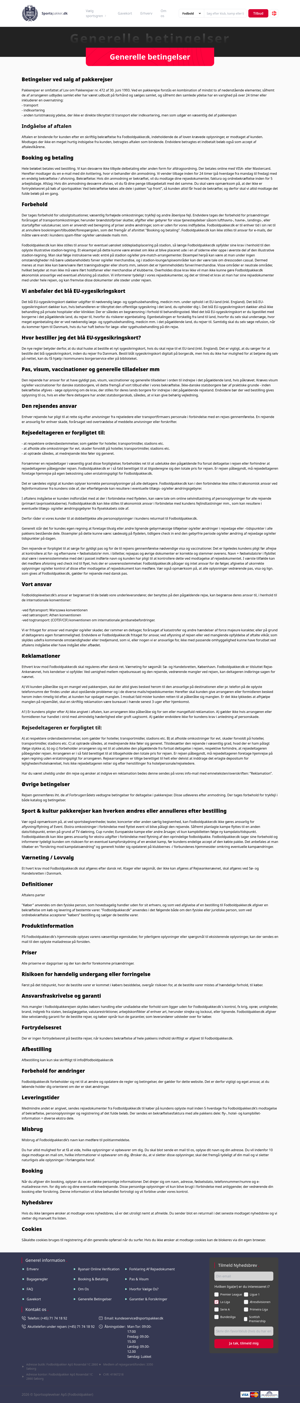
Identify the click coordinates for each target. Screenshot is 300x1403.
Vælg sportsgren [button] (96, 13)
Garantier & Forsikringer (148, 1299)
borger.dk (186, 353)
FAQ (30, 1289)
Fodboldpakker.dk (136, 137)
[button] (274, 13)
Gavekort (125, 13)
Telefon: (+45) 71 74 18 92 (47, 1318)
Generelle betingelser (95, 1299)
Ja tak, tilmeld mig (244, 1343)
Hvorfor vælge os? (144, 1289)
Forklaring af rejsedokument (152, 1269)
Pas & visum (139, 1279)
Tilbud (258, 13)
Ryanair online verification (98, 1269)
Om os (83, 1289)
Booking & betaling (93, 1279)
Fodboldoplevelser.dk (38, 595)
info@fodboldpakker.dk (95, 1060)
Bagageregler (37, 1279)
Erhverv (146, 13)
